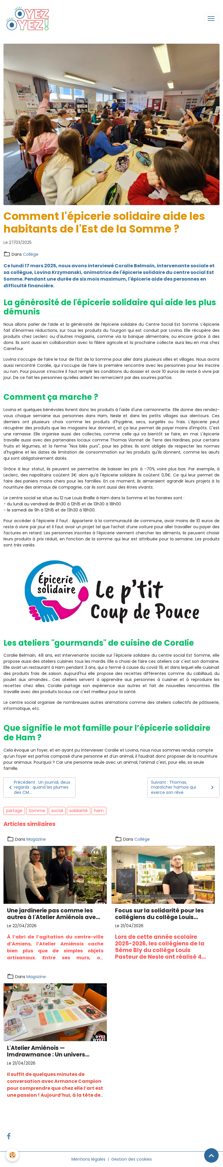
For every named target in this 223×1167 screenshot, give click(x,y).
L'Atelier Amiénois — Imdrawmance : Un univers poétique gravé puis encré (46, 1051)
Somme (37, 810)
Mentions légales (88, 1159)
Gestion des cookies (131, 1159)
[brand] (29, 18)
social (57, 810)
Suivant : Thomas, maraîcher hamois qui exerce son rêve (183, 787)
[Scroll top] (211, 1155)
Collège (30, 254)
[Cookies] (12, 1155)
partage (14, 810)
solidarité (78, 810)
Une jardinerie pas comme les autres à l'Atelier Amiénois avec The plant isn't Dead (53, 914)
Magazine (36, 839)
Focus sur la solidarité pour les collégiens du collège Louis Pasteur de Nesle (159, 914)
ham (99, 810)
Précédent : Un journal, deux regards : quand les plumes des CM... (38, 787)
